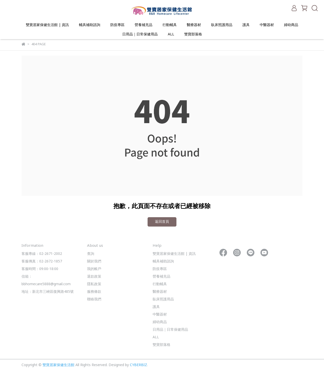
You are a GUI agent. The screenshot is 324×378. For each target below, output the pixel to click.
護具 (246, 25)
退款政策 (94, 277)
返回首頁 (162, 222)
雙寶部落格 (193, 34)
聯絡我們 (94, 299)
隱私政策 (94, 284)
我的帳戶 (94, 269)
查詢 (90, 254)
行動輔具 (170, 25)
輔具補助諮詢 (89, 25)
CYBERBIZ (138, 365)
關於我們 (94, 261)
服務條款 (94, 292)
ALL (171, 34)
